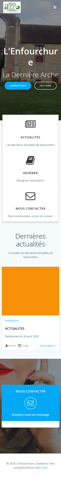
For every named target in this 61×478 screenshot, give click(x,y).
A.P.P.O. (10, 345)
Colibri (44, 467)
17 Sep (23, 345)
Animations (12, 320)
